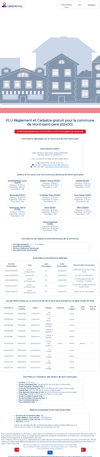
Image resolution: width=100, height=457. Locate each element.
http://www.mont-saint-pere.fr (57, 167)
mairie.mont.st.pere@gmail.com (55, 165)
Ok (50, 452)
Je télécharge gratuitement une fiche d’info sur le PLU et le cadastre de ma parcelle (50, 131)
